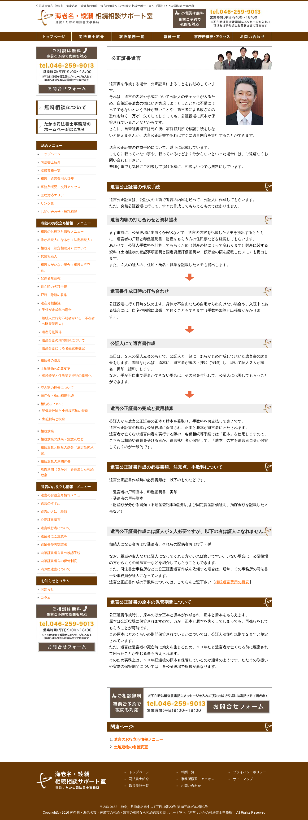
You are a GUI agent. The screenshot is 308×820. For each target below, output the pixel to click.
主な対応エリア (52, 195)
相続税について (52, 404)
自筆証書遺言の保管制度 (59, 561)
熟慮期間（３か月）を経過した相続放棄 (67, 472)
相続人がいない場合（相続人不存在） (65, 267)
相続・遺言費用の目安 (57, 178)
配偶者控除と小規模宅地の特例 (65, 411)
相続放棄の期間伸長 (55, 461)
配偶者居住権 (51, 278)
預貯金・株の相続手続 (57, 395)
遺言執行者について (55, 528)
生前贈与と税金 (53, 419)
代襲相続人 (49, 256)
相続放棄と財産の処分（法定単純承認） (67, 450)
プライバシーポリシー (249, 772)
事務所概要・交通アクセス (60, 187)
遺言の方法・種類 (54, 512)
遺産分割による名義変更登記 (63, 348)
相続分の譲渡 (51, 360)
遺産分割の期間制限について (63, 340)
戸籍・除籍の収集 (54, 295)
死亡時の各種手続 (54, 286)
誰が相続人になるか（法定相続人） (67, 240)
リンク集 (47, 203)
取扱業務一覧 (132, 36)
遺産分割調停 (52, 332)
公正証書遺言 (51, 520)
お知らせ (47, 589)
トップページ (53, 36)
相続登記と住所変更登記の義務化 (66, 375)
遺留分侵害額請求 (54, 544)
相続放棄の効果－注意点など (62, 439)
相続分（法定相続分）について (64, 248)
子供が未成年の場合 (57, 310)
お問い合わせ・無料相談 (59, 212)
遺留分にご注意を (54, 536)
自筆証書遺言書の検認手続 (60, 553)
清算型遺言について (55, 569)
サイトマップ (243, 779)
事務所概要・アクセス (212, 36)
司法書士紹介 (91, 36)
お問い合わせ (252, 36)
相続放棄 (47, 431)
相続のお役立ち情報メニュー (62, 231)
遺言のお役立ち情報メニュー (138, 739)
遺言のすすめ (51, 503)
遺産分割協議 (51, 303)
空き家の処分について (57, 387)
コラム (46, 597)
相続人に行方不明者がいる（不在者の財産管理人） (68, 321)
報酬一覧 (172, 36)
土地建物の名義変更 (131, 747)
